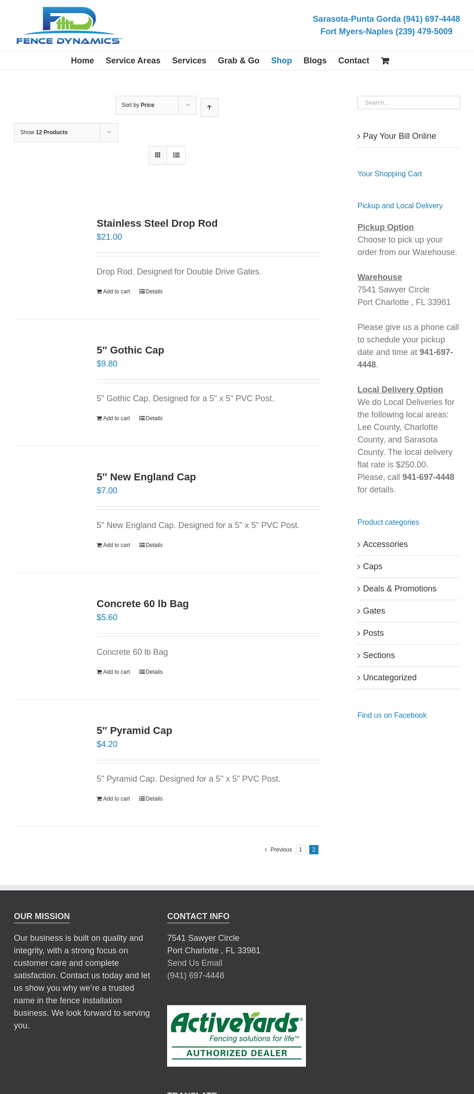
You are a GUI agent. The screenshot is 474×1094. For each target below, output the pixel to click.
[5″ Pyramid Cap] (49, 758)
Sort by (138, 105)
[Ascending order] (209, 107)
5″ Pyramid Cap (134, 730)
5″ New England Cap (146, 477)
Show (44, 132)
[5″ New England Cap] (49, 504)
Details (154, 291)
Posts (373, 633)
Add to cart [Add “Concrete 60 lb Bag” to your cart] (116, 672)
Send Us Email (194, 951)
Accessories (385, 544)
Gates (374, 610)
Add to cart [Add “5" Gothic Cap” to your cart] (116, 418)
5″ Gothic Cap (130, 350)
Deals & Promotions (400, 588)
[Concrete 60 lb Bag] (49, 631)
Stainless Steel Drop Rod (157, 223)
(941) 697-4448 (195, 963)
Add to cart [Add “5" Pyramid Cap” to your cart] (116, 799)
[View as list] (176, 155)
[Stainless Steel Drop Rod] (49, 245)
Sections (379, 655)
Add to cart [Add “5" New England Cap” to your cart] (116, 545)
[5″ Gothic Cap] (49, 377)
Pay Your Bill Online (399, 136)
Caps (372, 566)
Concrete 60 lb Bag (143, 603)
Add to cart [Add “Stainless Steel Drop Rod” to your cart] (116, 291)
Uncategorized (390, 677)
